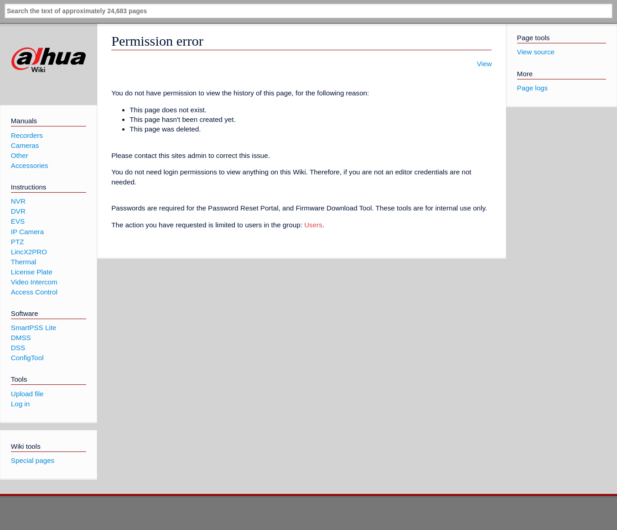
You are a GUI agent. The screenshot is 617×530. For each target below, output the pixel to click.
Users (313, 225)
